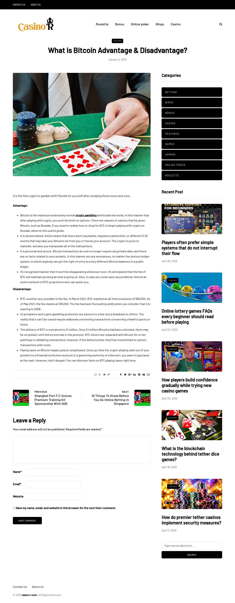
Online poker (140, 24)
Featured (172, 133)
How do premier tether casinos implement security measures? (191, 520)
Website (18, 496)
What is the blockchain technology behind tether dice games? (190, 454)
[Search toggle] (219, 24)
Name (17, 471)
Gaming (170, 154)
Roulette (102, 24)
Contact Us (19, 4)
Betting (171, 92)
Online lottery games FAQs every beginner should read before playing (188, 316)
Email (17, 484)
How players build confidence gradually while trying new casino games (190, 385)
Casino (176, 24)
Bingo (160, 24)
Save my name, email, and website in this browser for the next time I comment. (66, 508)
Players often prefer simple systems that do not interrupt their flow (190, 248)
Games (170, 144)
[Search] (192, 545)
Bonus (119, 24)
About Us (36, 4)
